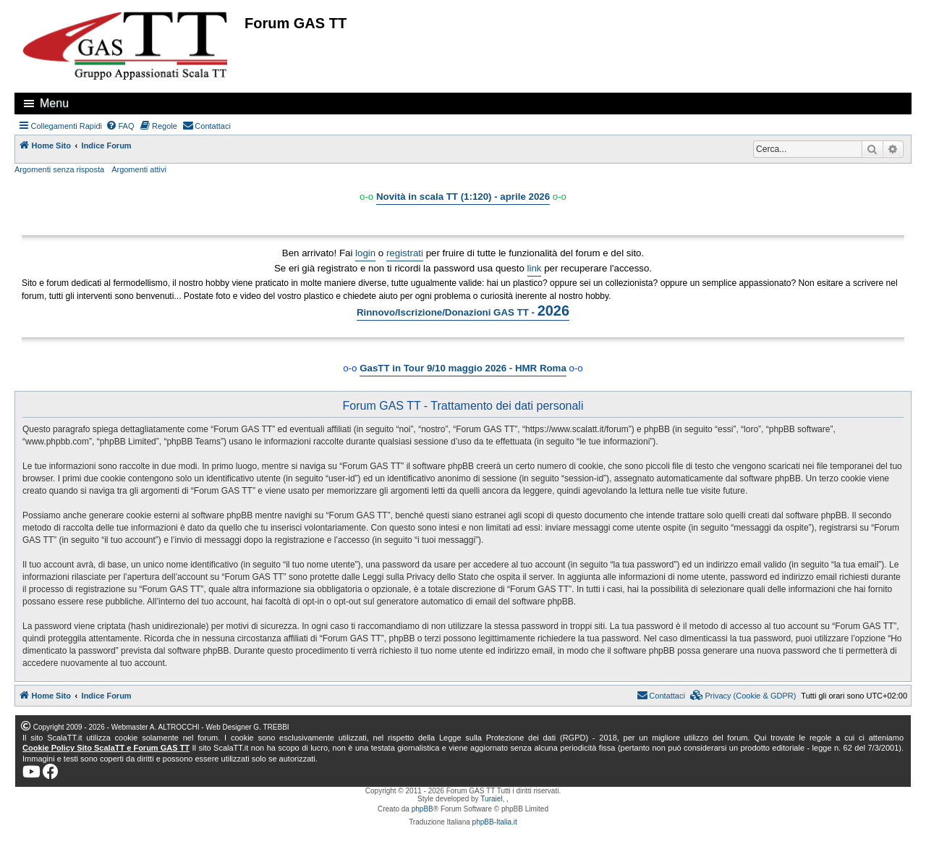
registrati (404, 253)
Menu (54, 103)
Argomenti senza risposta (59, 169)
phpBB (422, 809)
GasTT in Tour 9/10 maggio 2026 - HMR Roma (463, 368)
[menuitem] (120, 126)
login (365, 253)
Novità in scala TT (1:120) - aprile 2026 (463, 196)
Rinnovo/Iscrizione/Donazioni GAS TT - (463, 311)
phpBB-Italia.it (494, 822)
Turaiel (491, 799)
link (534, 268)
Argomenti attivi (138, 169)
